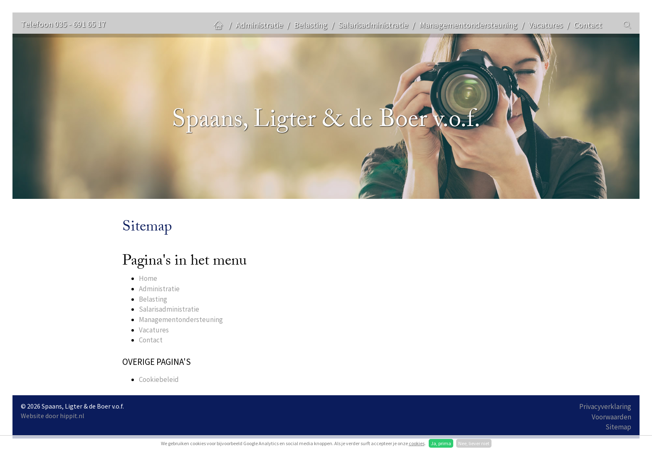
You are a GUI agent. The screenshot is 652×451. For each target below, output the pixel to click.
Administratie (259, 25)
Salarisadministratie (373, 25)
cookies (417, 443)
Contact (588, 25)
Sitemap (618, 426)
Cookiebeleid (159, 379)
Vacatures (546, 25)
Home (148, 278)
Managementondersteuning (468, 25)
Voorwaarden (611, 416)
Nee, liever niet (473, 443)
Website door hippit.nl (52, 415)
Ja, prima (441, 443)
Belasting (310, 25)
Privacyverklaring (605, 406)
